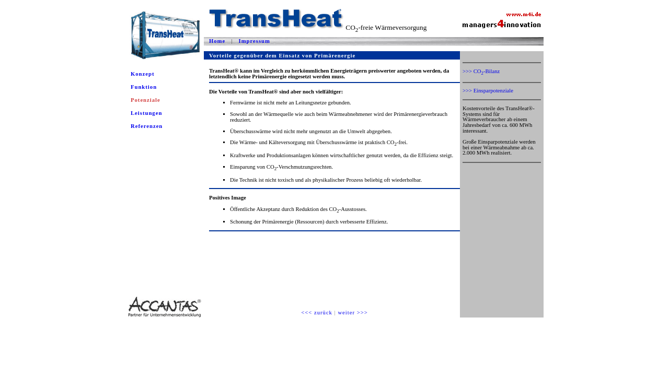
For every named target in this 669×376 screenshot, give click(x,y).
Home (217, 41)
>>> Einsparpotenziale (488, 90)
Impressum (254, 41)
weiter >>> (352, 312)
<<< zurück (316, 312)
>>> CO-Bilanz (481, 71)
